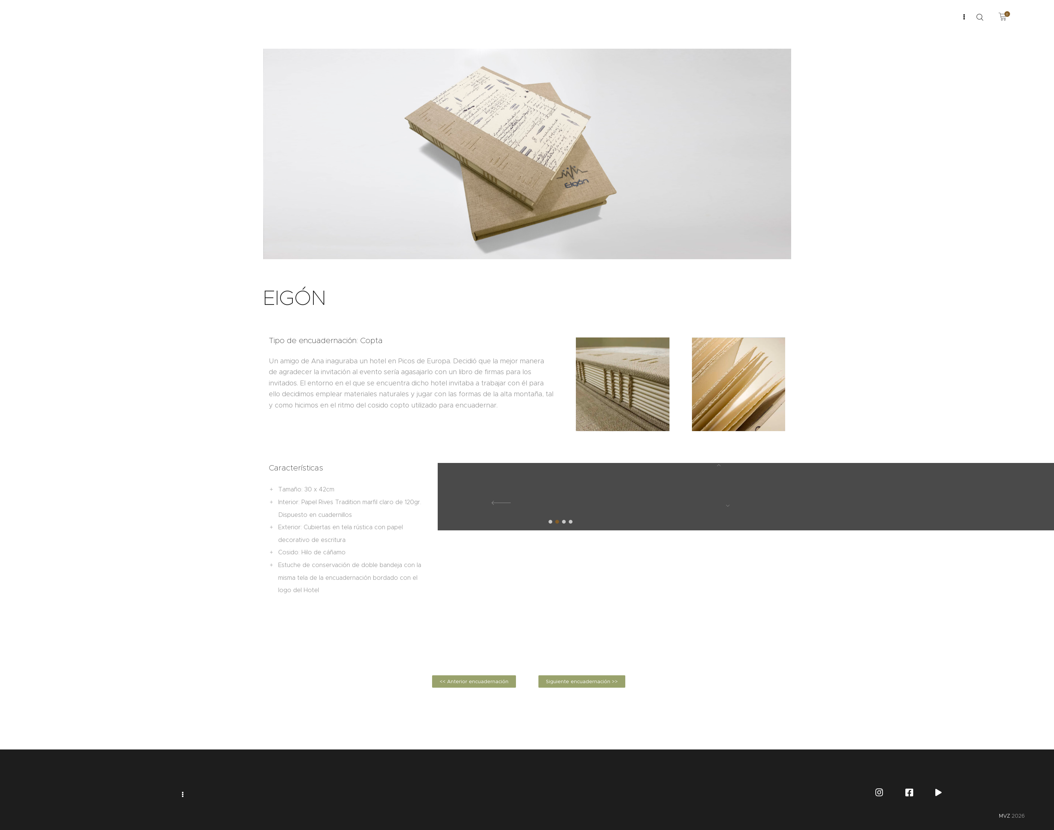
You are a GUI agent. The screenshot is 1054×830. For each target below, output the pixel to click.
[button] (550, 522)
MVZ (1004, 815)
